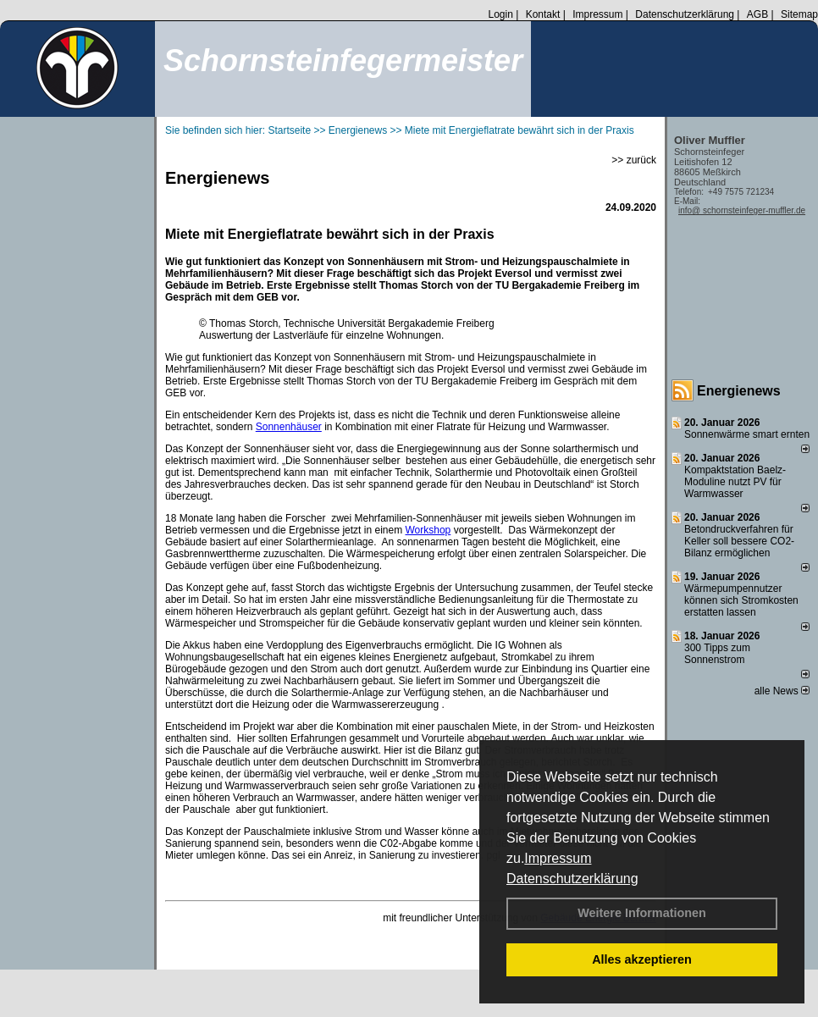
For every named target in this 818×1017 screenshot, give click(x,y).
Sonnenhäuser (289, 427)
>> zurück (633, 160)
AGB (757, 14)
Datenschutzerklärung (572, 878)
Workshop (427, 530)
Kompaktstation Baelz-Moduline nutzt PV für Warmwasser (735, 482)
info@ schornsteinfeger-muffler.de (741, 210)
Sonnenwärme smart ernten (747, 434)
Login (500, 14)
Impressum (557, 858)
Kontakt (543, 14)
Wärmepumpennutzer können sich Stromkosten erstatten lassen (741, 600)
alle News (782, 691)
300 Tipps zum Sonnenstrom (717, 654)
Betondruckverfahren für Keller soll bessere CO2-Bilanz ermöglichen (739, 541)
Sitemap (799, 14)
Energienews (739, 391)
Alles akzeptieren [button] (642, 959)
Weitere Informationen (642, 913)
